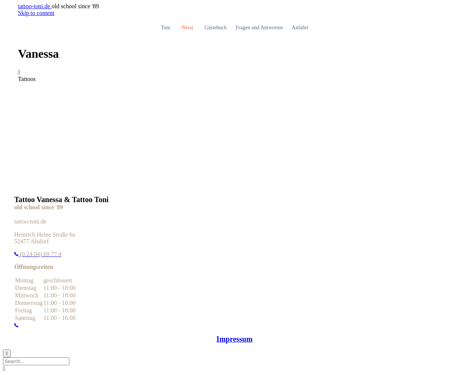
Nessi (187, 27)
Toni (165, 27)
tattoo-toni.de (35, 6)
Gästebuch (215, 27)
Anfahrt (300, 27)
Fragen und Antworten (259, 27)
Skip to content (36, 13)
